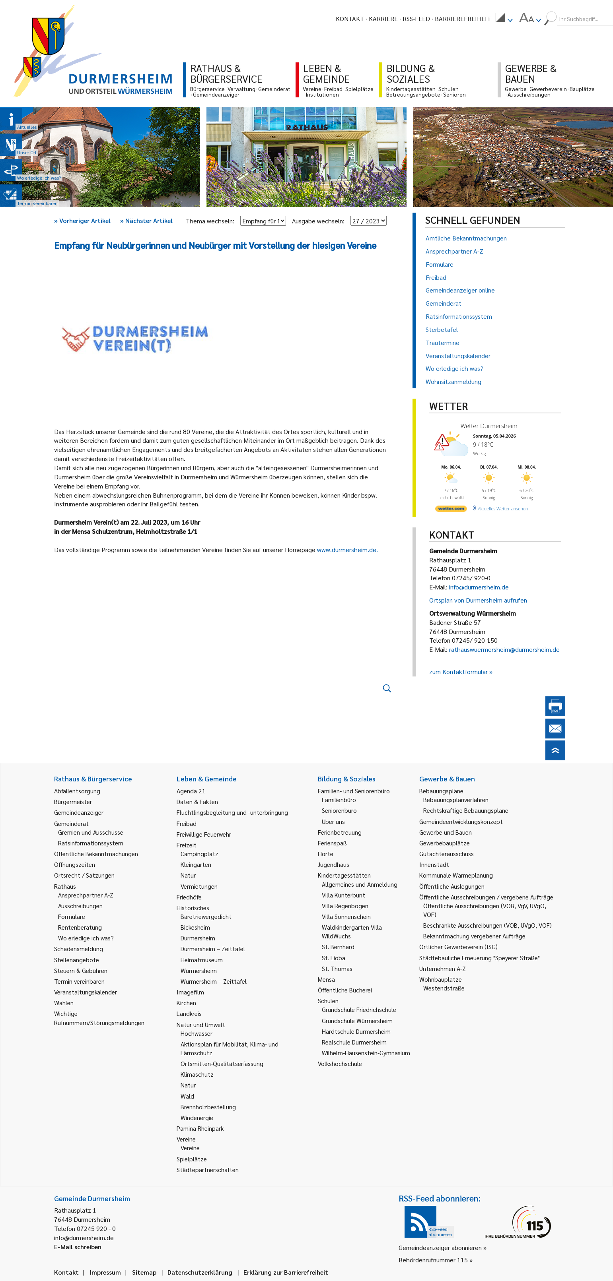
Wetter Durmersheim (489, 426)
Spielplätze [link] (192, 1159)
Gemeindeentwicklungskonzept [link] (461, 821)
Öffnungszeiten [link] (74, 864)
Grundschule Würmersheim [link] (357, 1020)
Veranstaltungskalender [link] (85, 992)
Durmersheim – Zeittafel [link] (213, 948)
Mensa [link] (326, 979)
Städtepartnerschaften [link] (208, 1169)
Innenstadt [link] (434, 864)
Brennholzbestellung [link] (208, 1107)
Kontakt (350, 18)
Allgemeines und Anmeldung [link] (359, 884)
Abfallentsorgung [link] (77, 791)
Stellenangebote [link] (76, 959)
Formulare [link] (71, 916)
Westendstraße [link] (444, 988)
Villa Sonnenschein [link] (346, 916)
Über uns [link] (333, 821)
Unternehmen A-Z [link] (442, 968)
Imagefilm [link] (190, 992)
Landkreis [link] (189, 1013)
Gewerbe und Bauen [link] (445, 832)
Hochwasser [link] (196, 1033)
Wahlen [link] (64, 1002)
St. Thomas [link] (337, 968)
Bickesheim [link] (195, 927)
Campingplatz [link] (199, 853)
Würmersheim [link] (199, 970)
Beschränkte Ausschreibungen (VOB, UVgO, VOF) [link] (487, 925)
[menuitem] (504, 18)
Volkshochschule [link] (340, 1063)
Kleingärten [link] (196, 864)
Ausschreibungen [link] (80, 905)
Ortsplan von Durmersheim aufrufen (478, 600)
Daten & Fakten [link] (197, 801)
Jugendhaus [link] (333, 864)
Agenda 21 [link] (191, 791)
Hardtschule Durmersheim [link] (356, 1031)
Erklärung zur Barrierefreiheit (285, 1272)
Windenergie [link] (197, 1117)
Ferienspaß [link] (332, 843)
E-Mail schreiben (77, 1246)
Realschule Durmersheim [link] (354, 1042)
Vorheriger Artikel (82, 220)
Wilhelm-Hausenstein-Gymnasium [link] (366, 1052)
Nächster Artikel (146, 220)
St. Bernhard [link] (338, 946)
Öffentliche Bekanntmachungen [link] (96, 853)
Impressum (105, 1272)
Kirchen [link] (186, 1002)
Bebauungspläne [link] (441, 791)
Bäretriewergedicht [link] (206, 916)
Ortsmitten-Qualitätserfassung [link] (222, 1063)
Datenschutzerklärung (199, 1272)
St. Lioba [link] (333, 957)
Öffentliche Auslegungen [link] (452, 886)
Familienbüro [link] (339, 799)
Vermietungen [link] (199, 886)
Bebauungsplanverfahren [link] (455, 799)
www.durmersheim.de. (348, 549)
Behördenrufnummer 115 (433, 1260)
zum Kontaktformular (458, 671)
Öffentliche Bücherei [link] (345, 990)
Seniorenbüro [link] (339, 810)
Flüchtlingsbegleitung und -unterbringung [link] (232, 812)
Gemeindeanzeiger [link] (78, 812)
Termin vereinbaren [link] (79, 981)
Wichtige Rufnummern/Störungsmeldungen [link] (99, 1017)
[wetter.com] (451, 510)
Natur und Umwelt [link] (201, 1024)
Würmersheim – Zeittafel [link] (214, 981)
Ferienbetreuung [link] (340, 832)
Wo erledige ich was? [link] (86, 938)
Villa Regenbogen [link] (345, 905)
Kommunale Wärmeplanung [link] (456, 875)
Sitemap (144, 1272)
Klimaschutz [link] (197, 1074)
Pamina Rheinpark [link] (200, 1128)
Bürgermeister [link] (73, 801)
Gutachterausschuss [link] (446, 853)
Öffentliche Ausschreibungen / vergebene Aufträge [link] (486, 897)
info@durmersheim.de (479, 587)
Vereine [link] (190, 1147)
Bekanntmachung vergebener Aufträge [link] (474, 936)
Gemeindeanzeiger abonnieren (440, 1247)
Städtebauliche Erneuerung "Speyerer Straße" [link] (479, 957)
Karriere (383, 18)
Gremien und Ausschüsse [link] (90, 832)
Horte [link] (325, 853)
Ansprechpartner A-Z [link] (85, 895)
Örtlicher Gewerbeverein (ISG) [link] (458, 946)
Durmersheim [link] (198, 938)
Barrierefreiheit (463, 18)
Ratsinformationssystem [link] (90, 843)
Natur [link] (188, 875)
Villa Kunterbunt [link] (343, 895)
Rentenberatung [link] (80, 927)
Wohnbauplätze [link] (440, 979)
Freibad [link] (187, 823)
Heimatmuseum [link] (202, 959)
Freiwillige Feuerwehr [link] (204, 834)
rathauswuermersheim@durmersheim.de (504, 649)
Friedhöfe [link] (189, 897)
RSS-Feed (416, 18)
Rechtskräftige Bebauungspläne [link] (465, 810)
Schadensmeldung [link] (78, 948)
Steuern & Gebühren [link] (80, 970)
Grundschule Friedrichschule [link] (359, 1009)
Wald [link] (187, 1096)
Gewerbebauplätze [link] (444, 843)
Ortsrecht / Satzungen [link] (84, 875)
